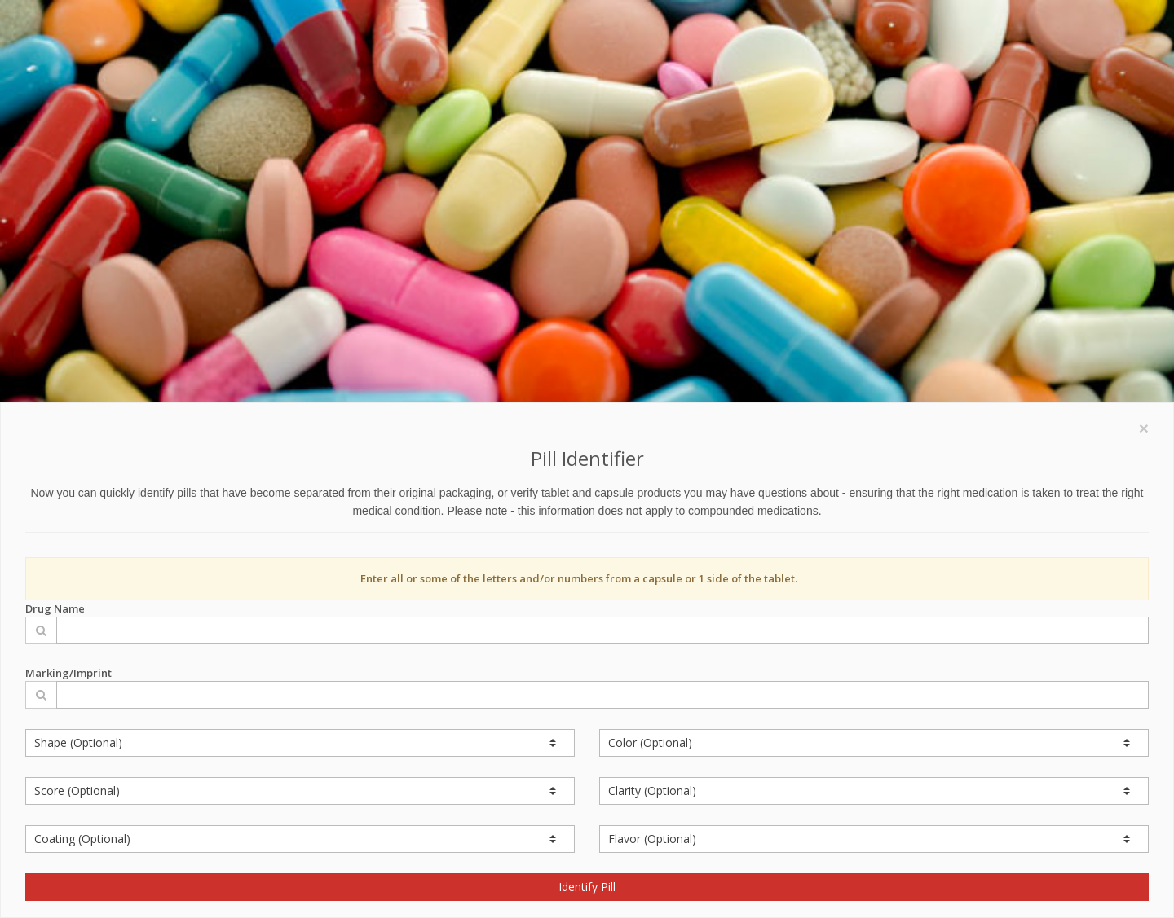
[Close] (1144, 428)
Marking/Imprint (587, 687)
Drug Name (587, 622)
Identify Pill (587, 886)
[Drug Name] (602, 630)
